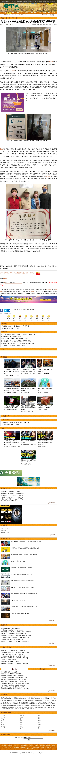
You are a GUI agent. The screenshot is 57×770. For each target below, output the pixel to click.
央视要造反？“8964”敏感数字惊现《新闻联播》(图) (13, 664)
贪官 (44, 713)
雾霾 (41, 717)
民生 (20, 720)
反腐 (53, 713)
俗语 (40, 406)
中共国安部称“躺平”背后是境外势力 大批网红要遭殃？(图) (25, 561)
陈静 (21, 734)
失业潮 (29, 477)
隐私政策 (31, 759)
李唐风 (40, 734)
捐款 (15, 759)
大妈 (25, 717)
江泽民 (26, 713)
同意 (50, 3)
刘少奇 (54, 720)
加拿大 (22, 715)
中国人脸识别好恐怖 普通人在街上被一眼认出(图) (13, 698)
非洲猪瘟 (33, 717)
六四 (38, 710)
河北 (40, 423)
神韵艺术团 (16, 760)
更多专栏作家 (52, 744)
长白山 (23, 719)
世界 (35, 13)
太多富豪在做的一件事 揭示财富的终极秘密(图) (12, 506)
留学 (4, 720)
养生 (36, 722)
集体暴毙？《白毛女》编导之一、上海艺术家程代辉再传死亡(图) (18, 356)
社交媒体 (14, 715)
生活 (44, 13)
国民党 (36, 712)
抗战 (36, 720)
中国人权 (23, 14)
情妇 (46, 713)
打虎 (55, 713)
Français (42, 759)
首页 (4, 13)
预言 (23, 722)
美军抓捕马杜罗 (5, 546)
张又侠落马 (4, 543)
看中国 (12, 7)
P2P (38, 717)
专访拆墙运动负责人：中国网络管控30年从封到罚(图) (15, 339)
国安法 (5, 712)
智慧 (16, 722)
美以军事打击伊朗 (5, 541)
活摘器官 (46, 710)
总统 (26, 387)
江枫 (39, 739)
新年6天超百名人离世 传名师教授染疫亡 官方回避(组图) (16, 354)
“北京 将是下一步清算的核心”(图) (9, 685)
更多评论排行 (52, 704)
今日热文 (4, 370)
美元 (34, 715)
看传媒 (42, 760)
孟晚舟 (5, 713)
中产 (8, 717)
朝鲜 (19, 715)
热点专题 (4, 538)
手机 (21, 722)
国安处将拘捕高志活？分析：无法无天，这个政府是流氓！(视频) (18, 347)
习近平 (36, 387)
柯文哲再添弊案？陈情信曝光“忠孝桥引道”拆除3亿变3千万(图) (26, 555)
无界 (32, 762)
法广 (11, 715)
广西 (7, 406)
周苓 (2, 734)
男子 (33, 425)
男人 (42, 406)
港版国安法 (19, 712)
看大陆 (7, 18)
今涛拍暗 (22, 729)
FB (17, 715)
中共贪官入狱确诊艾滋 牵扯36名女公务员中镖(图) (13, 669)
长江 (8, 712)
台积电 (7, 423)
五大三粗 (46, 406)
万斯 (13, 713)
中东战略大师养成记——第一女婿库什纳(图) (12, 512)
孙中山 (38, 720)
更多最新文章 (52, 656)
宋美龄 (45, 720)
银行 (45, 423)
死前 (42, 387)
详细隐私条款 (34, 3)
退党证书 (52, 760)
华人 (52, 719)
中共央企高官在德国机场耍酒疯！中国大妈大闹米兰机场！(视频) (45, 456)
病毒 (21, 710)
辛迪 (39, 741)
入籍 (15, 720)
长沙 (15, 406)
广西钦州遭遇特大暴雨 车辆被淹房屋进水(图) (12, 653)
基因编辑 (44, 717)
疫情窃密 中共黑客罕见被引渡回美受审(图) (21, 581)
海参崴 (11, 717)
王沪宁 (23, 713)
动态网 (27, 762)
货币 (40, 715)
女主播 (46, 719)
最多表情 (42, 682)
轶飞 (2, 732)
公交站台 (27, 425)
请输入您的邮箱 (19, 751)
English (36, 759)
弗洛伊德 (42, 712)
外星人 (28, 722)
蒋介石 (41, 720)
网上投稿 (4, 759)
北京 (1, 162)
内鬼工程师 (16, 423)
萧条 (26, 477)
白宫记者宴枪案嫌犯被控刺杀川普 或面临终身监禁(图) (24, 607)
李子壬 (3, 741)
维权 (50, 717)
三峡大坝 (52, 710)
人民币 (42, 715)
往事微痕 (28, 712)
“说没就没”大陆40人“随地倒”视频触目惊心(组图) (12, 700)
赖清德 (27, 458)
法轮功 (4, 719)
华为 (48, 713)
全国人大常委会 (9, 388)
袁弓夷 (15, 712)
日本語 (53, 759)
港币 (50, 715)
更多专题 (53, 548)
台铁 (49, 710)
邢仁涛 (3, 739)
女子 (30, 425)
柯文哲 (31, 458)
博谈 (26, 13)
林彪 (51, 720)
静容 (21, 738)
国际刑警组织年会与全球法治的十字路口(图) (12, 508)
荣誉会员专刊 (5, 502)
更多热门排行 (52, 678)
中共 (48, 712)
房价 (23, 477)
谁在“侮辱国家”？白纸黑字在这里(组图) (11, 350)
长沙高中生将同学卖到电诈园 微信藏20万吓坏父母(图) (24, 620)
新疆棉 (1, 712)
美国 (18, 13)
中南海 (32, 713)
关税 (8, 713)
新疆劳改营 (37, 719)
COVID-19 (25, 710)
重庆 (48, 387)
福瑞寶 (47, 760)
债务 (30, 715)
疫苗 (10, 712)
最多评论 (14, 682)
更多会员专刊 (52, 516)
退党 (39, 712)
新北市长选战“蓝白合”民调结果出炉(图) (10, 641)
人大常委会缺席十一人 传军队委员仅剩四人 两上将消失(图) (11, 384)
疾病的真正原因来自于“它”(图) (18, 613)
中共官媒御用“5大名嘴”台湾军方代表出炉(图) (12, 643)
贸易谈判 (19, 713)
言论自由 (42, 719)
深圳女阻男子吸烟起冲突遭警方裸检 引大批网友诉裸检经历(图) (28, 421)
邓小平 (48, 720)
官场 (13, 13)
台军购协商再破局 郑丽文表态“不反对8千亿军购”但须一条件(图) (16, 649)
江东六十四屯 (13, 719)
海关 (6, 720)
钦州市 (9, 406)
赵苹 (39, 736)
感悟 (18, 722)
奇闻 (49, 13)
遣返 (9, 720)
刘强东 (22, 717)
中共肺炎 (2, 710)
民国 (31, 720)
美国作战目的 (14, 460)
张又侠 (35, 710)
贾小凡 (3, 730)
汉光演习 (24, 712)
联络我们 (10, 759)
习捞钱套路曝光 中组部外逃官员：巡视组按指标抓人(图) (15, 665)
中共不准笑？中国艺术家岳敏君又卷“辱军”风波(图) (14, 352)
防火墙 (47, 717)
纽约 (31, 13)
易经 (9, 722)
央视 (49, 719)
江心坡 (30, 719)
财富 (6, 717)
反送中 (40, 713)
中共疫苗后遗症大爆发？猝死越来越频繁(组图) (12, 689)
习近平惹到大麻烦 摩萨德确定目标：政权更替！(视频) (14, 691)
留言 (44, 24)
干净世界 (10, 760)
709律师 (53, 717)
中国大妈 (44, 460)
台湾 (14, 717)
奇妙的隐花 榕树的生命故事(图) (8, 514)
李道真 (21, 730)
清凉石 (27, 406)
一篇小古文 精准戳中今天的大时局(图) (20, 627)
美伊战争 (8, 460)
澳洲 (29, 720)
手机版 (34, 24)
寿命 (31, 722)
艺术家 (13, 77)
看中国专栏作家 (6, 726)
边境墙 (10, 713)
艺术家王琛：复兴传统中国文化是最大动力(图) (13, 359)
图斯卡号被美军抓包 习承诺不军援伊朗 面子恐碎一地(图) (15, 702)
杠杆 (32, 715)
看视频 (33, 760)
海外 (23, 720)
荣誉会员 (48, 303)
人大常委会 (16, 388)
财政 (4, 717)
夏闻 (39, 732)
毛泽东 (48, 190)
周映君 (24, 458)
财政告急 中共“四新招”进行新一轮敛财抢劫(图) (22, 600)
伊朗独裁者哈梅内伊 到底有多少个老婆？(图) (12, 510)
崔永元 (29, 713)
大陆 (9, 13)
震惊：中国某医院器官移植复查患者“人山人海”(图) (13, 693)
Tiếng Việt (47, 759)
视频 (53, 13)
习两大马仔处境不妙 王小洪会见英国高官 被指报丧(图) (14, 671)
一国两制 (8, 715)
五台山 (24, 406)
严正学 (51, 68)
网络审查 (8, 719)
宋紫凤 (3, 729)
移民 (54, 719)
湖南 (13, 406)
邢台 (42, 423)
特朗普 (15, 710)
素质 (40, 460)
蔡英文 (16, 717)
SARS (33, 719)
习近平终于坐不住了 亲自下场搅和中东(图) (11, 687)
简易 (39, 729)
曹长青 (21, 741)
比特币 (36, 715)
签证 (11, 720)
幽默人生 (13, 722)
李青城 (40, 738)
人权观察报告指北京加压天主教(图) (10, 341)
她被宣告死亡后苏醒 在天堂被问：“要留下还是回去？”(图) (15, 654)
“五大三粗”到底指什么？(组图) (18, 574)
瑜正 (21, 739)
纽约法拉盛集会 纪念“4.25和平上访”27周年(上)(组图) (24, 568)
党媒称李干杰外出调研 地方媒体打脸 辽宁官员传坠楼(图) (15, 677)
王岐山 (54, 712)
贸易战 (28, 710)
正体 (38, 24)
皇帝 (4, 722)
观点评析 (11, 14)
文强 (40, 387)
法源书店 (23, 760)
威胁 (33, 323)
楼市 (1, 717)
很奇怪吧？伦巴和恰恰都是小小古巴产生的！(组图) (13, 647)
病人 (47, 423)
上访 (1, 719)
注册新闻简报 (5, 748)
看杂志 (28, 760)
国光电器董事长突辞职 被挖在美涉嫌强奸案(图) (22, 594)
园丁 (2, 736)
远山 (21, 732)
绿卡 (18, 720)
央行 (27, 715)
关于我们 (19, 759)
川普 (23, 387)
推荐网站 (4, 760)
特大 (50, 24)
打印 (47, 24)
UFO (46, 712)
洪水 (13, 712)
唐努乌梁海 (18, 719)
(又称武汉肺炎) (8, 710)
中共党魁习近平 (31, 387)
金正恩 (51, 712)
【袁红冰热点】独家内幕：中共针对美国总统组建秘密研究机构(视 (11, 456)
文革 (33, 722)
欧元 (45, 715)
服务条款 (25, 759)
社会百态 (17, 14)
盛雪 (21, 736)
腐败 (50, 713)
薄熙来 (45, 387)
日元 (48, 715)
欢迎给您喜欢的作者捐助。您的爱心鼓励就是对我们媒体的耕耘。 (17, 286)
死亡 (30, 323)
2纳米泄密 (11, 423)
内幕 (36, 713)
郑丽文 (35, 458)
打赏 (41, 24)
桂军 (33, 720)
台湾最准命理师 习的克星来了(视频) (10, 675)
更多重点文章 (52, 633)
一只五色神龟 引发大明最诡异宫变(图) (10, 505)
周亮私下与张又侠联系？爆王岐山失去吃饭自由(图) (13, 694)
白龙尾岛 (27, 719)
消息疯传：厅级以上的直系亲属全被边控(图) (22, 587)
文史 (40, 13)
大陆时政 (5, 14)
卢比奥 (18, 710)
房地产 (52, 715)
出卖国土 (41, 710)
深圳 (23, 425)
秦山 (2, 738)
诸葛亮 (6, 722)
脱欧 (25, 715)
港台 (22, 13)
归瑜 (39, 730)
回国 (13, 720)
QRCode (13, 323)
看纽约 (37, 760)
